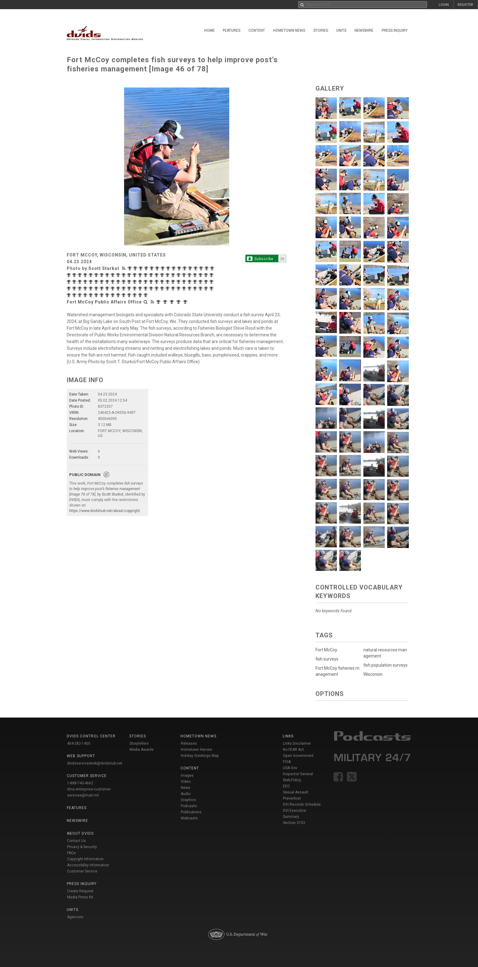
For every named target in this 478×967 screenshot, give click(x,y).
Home (209, 30)
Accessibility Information (88, 865)
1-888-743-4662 (80, 783)
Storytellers (139, 743)
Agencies (75, 917)
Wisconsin (373, 674)
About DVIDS (80, 833)
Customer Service (82, 871)
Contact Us (76, 841)
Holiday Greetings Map (200, 756)
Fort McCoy (326, 649)
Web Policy (292, 780)
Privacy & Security (82, 847)
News (185, 788)
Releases (189, 743)
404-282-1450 (78, 743)
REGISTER (465, 5)
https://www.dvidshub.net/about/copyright (104, 511)
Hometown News (289, 30)
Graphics (188, 800)
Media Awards (142, 749)
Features (231, 30)
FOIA (287, 762)
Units (341, 30)
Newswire (364, 30)
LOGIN (444, 5)
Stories (320, 30)
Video (186, 781)
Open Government (298, 756)
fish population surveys (385, 665)
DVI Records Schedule (302, 804)
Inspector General (298, 774)
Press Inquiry (395, 30)
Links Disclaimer (297, 743)
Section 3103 (294, 823)
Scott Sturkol (103, 268)
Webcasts (189, 818)
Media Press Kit (80, 897)
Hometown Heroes (196, 749)
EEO (286, 786)
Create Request (80, 891)
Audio (186, 794)
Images (187, 775)
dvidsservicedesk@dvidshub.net (94, 763)
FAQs (71, 853)
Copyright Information (85, 859)
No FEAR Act (293, 749)
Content (256, 30)
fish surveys (327, 659)
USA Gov (290, 768)
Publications (191, 812)
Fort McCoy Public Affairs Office (104, 301)
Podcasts (189, 806)
